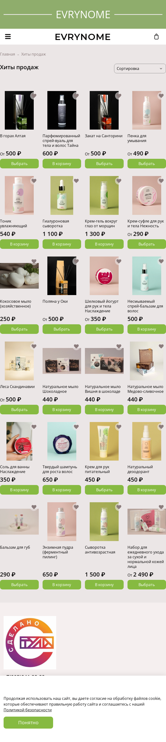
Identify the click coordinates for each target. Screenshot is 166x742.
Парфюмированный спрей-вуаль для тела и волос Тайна (61, 140)
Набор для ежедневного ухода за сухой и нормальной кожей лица (145, 557)
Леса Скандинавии (17, 386)
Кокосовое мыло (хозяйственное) (15, 304)
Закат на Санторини (103, 135)
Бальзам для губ (15, 547)
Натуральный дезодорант (140, 469)
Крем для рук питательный (97, 469)
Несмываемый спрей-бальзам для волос (145, 306)
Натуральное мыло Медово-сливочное (145, 389)
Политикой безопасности (28, 710)
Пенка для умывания (136, 138)
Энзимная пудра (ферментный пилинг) (58, 552)
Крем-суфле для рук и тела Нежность (145, 223)
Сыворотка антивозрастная (100, 550)
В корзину (61, 163)
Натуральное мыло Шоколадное (60, 389)
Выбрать (19, 163)
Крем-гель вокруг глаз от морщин (101, 223)
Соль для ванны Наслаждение (14, 469)
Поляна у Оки (55, 301)
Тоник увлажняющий (13, 223)
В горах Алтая (13, 135)
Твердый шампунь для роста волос (60, 469)
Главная (7, 54)
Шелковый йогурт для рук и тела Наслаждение (102, 306)
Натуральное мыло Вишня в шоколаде (103, 389)
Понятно (28, 722)
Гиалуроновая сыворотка (56, 223)
